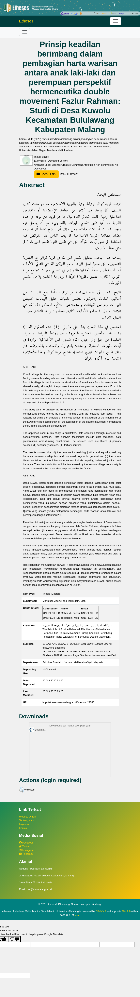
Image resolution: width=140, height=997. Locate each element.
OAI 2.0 (126, 911)
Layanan (24, 824)
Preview (73, 173)
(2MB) (50, 173)
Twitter (24, 846)
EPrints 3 (101, 911)
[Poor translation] (14, 939)
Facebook (26, 842)
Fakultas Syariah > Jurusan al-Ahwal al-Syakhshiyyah (72, 662)
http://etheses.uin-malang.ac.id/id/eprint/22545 (68, 702)
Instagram (26, 850)
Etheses (26, 21)
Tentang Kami (27, 820)
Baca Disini (46, 174)
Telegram (26, 853)
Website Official (28, 816)
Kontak (23, 828)
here (76, 915)
